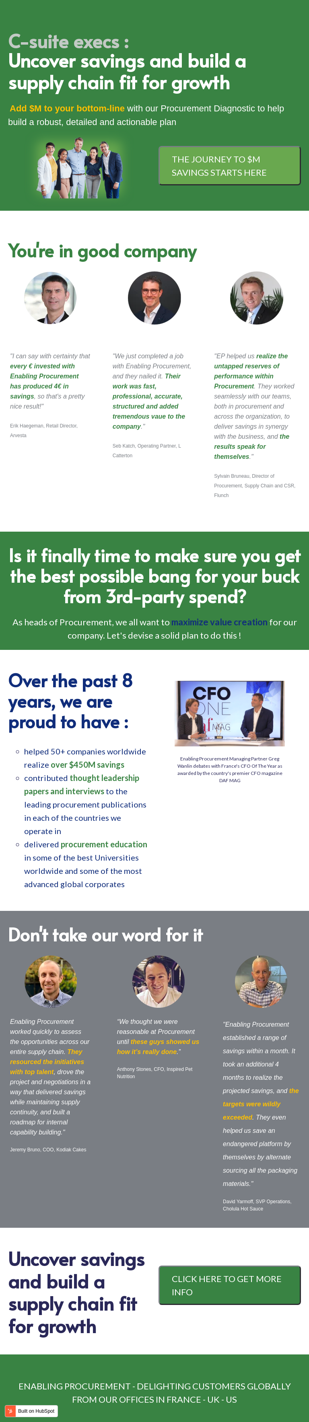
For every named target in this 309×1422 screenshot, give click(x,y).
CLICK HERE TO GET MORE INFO (227, 1285)
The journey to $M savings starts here (219, 166)
